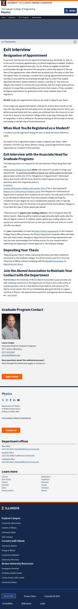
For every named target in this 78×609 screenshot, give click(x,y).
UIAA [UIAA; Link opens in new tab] (57, 279)
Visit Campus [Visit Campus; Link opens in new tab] (7, 537)
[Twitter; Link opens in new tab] (3, 400)
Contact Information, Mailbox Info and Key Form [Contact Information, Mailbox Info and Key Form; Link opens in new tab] (24, 188)
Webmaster (26, 603)
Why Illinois (6, 479)
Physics (7, 394)
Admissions (45, 476)
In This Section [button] (9, 41)
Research (45, 482)
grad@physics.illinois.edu (24, 455)
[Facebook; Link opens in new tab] (10, 400)
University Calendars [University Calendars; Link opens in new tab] (10, 555)
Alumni (44, 490)
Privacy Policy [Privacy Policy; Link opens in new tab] (30, 596)
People (44, 485)
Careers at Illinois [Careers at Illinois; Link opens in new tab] (9, 527)
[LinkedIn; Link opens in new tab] (14, 400)
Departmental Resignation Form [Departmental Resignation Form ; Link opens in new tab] (17, 169)
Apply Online (12, 376)
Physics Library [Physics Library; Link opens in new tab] (8, 490)
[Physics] (6, 12)
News (4, 487)
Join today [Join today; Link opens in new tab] (11, 295)
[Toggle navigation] (70, 10)
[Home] (3, 17)
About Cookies (9, 596)
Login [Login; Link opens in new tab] (42, 603)
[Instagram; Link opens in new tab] (7, 400)
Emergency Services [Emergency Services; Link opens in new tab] (10, 568)
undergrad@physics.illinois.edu (27, 462)
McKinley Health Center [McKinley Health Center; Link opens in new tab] (12, 573)
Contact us (11, 430)
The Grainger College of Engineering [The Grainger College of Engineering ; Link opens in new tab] (16, 418)
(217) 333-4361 (7, 462)
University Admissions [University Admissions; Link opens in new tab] (11, 523)
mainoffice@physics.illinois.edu (27, 449)
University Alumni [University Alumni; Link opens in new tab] (9, 545)
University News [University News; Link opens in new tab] (9, 532)
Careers (5, 476)
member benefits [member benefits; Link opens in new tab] (10, 286)
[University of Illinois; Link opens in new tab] (10, 508)
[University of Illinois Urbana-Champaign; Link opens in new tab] (26, 3)
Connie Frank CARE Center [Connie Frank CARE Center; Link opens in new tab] (13, 577)
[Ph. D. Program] (24, 17)
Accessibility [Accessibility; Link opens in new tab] (7, 603)
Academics (45, 479)
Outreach (45, 487)
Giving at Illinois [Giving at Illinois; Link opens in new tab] (8, 550)
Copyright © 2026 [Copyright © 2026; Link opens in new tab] (52, 596)
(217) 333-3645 (8, 352)
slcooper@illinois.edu (11, 355)
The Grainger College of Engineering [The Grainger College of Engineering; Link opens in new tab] (18, 9)
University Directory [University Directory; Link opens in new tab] (10, 559)
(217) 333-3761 (7, 449)
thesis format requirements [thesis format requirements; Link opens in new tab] (47, 231)
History (5, 482)
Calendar (5, 485)
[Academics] (11, 17)
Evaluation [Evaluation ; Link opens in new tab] (8, 185)
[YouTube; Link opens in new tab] (18, 400)
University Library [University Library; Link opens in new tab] (9, 582)
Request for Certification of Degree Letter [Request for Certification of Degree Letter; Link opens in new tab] (21, 191)
